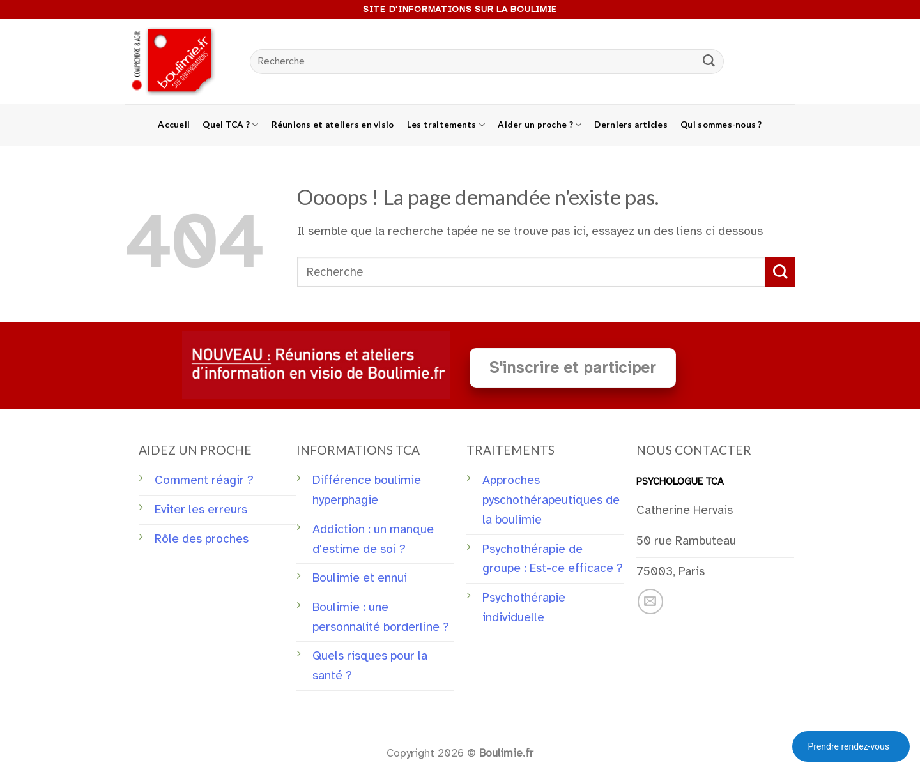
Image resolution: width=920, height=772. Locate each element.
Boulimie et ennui (359, 578)
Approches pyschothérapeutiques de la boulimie (551, 500)
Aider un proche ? (539, 125)
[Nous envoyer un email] (650, 601)
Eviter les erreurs (201, 509)
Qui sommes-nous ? (721, 124)
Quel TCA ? (230, 125)
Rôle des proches (202, 539)
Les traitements (446, 125)
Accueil (174, 124)
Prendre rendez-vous (848, 746)
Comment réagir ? (204, 480)
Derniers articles (631, 124)
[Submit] (709, 62)
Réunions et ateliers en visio (333, 124)
